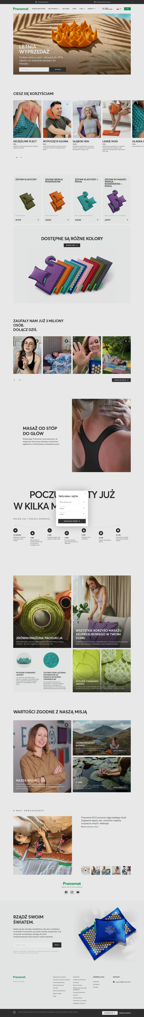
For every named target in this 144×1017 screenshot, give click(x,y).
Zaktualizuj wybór (71, 521)
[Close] (85, 493)
